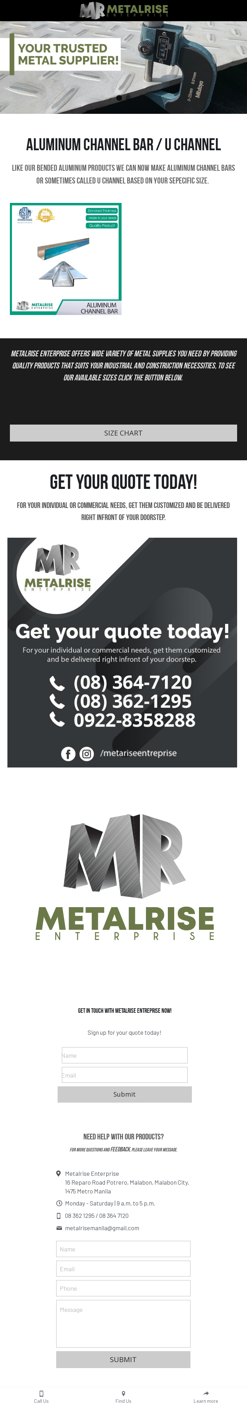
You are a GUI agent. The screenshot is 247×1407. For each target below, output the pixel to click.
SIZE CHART (123, 433)
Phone (68, 1288)
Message (71, 1309)
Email (68, 1075)
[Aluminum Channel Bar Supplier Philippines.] (66, 259)
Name (69, 1055)
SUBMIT (123, 1359)
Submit (124, 1094)
